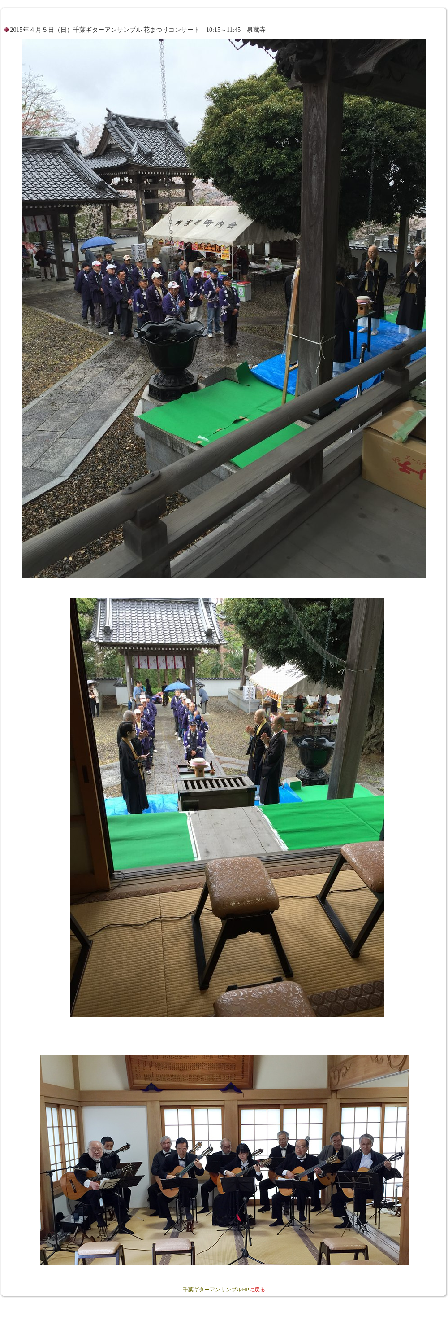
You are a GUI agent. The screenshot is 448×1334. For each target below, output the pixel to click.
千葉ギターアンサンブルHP (216, 1289)
